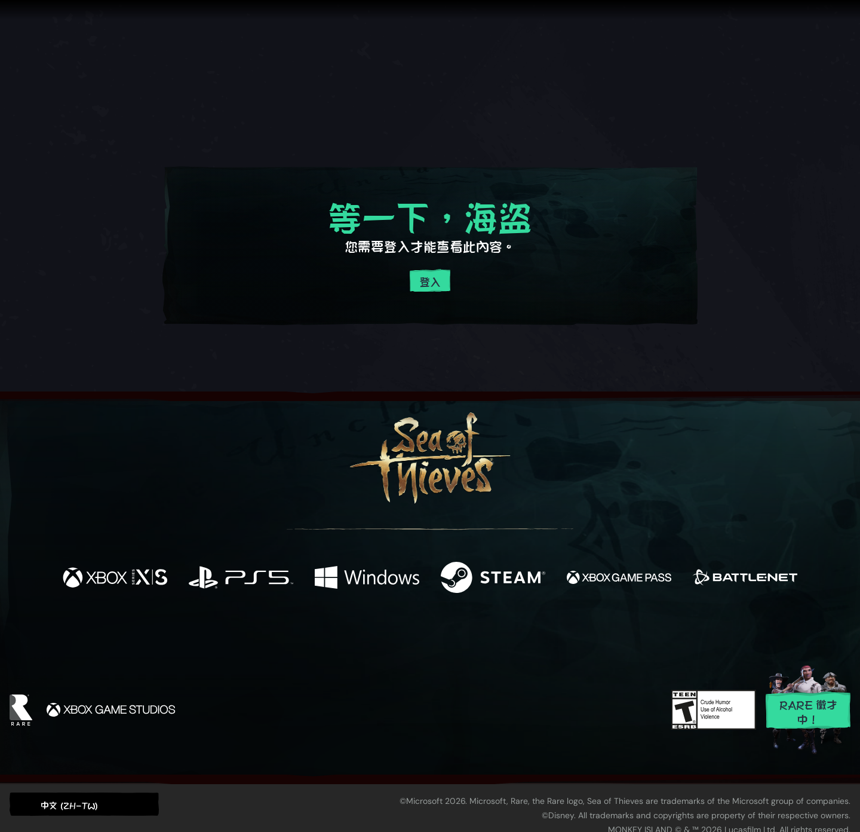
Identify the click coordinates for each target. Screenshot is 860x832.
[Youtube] (427, 633)
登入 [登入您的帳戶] (430, 281)
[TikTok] (512, 634)
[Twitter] (341, 633)
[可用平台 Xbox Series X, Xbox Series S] (115, 578)
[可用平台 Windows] (367, 578)
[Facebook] (310, 632)
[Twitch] (376, 634)
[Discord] (478, 636)
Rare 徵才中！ (808, 711)
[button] (84, 804)
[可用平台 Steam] (493, 578)
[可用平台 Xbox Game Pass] (619, 578)
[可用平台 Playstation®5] (241, 578)
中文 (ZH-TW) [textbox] (69, 805)
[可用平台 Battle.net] (745, 578)
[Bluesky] (545, 635)
